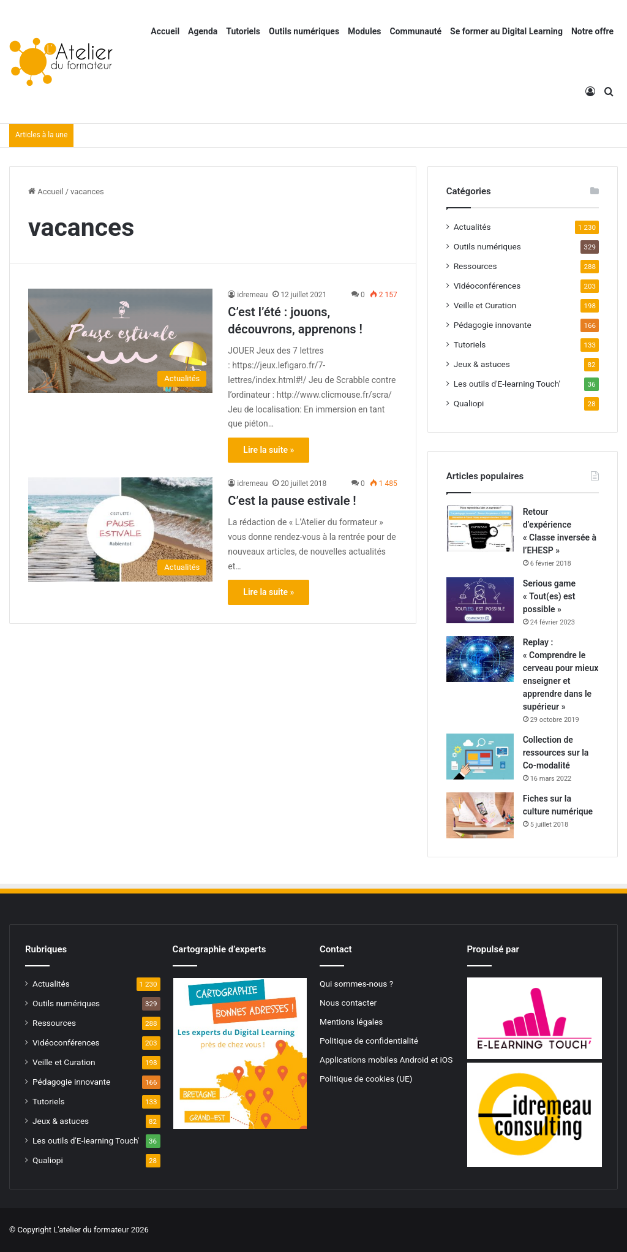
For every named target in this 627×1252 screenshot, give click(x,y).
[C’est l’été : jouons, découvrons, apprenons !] (120, 341)
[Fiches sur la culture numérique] (480, 815)
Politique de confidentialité (369, 1040)
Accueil (165, 31)
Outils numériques (304, 31)
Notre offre (592, 31)
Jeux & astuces (482, 364)
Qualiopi (469, 403)
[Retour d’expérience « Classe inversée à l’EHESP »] (480, 529)
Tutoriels (243, 31)
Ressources (475, 266)
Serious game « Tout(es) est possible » (549, 596)
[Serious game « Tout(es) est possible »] (480, 600)
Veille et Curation (485, 305)
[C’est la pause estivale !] (120, 529)
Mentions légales (351, 1021)
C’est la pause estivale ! (292, 500)
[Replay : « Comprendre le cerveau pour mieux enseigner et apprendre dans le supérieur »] (480, 659)
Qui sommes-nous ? (356, 983)
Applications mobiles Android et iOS (386, 1059)
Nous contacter (348, 1002)
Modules (364, 31)
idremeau (252, 294)
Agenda (202, 31)
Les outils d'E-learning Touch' (507, 384)
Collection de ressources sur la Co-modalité (556, 752)
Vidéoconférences (487, 285)
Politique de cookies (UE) (366, 1078)
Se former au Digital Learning (506, 31)
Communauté (415, 31)
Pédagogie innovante (492, 325)
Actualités (472, 227)
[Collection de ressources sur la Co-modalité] (480, 757)
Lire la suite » (268, 450)
